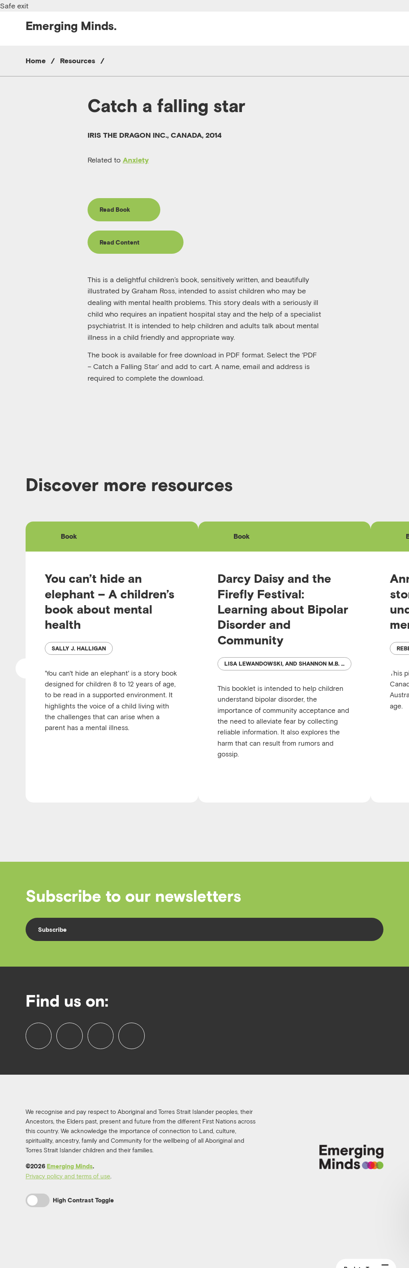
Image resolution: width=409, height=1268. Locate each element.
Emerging (71, 25)
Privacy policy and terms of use (68, 1195)
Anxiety (136, 160)
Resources (77, 60)
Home (36, 60)
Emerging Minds (70, 1185)
